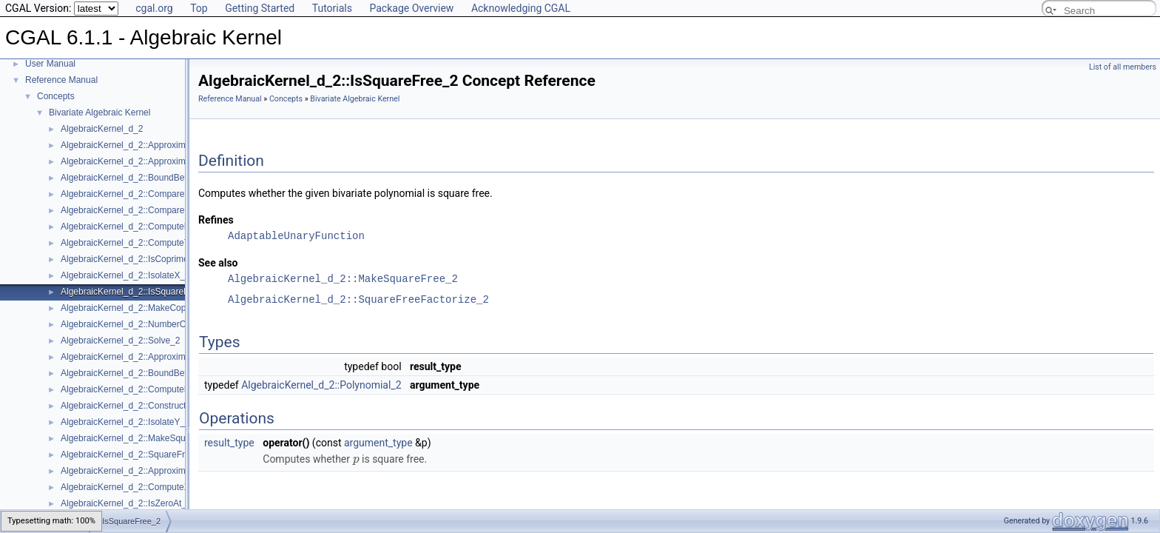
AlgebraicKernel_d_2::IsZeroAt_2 (126, 503)
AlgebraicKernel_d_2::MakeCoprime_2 (137, 308)
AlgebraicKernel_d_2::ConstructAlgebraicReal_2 (156, 405)
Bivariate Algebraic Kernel (99, 112)
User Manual (50, 63)
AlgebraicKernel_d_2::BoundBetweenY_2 (142, 373)
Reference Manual (61, 80)
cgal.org (153, 8)
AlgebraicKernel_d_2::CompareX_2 (130, 194)
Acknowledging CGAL (520, 8)
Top (199, 8)
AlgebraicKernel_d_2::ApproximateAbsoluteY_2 (155, 357)
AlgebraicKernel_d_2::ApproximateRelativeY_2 (153, 471)
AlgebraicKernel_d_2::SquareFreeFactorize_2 (151, 454)
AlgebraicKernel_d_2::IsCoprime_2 (129, 259)
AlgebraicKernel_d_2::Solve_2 (120, 340)
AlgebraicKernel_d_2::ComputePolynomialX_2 (152, 389)
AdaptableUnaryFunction (296, 236)
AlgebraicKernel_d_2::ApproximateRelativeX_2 (153, 161)
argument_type (378, 443)
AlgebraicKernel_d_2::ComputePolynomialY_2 (152, 226)
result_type (229, 443)
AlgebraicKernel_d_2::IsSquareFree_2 (136, 291)
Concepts (56, 96)
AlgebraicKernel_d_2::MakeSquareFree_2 (143, 438)
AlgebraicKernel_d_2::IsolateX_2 (125, 275)
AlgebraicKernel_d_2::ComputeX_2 (130, 487)
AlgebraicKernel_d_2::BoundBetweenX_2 (142, 177)
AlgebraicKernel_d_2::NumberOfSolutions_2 (148, 324)
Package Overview (411, 8)
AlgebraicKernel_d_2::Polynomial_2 (321, 385)
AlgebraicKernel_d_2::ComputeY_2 (130, 243)
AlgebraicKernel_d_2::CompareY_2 (130, 210)
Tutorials (332, 8)
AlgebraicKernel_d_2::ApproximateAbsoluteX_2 (155, 145)
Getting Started (259, 8)
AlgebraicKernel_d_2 (102, 129)
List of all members (1122, 67)
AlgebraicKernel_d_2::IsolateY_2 (125, 422)
